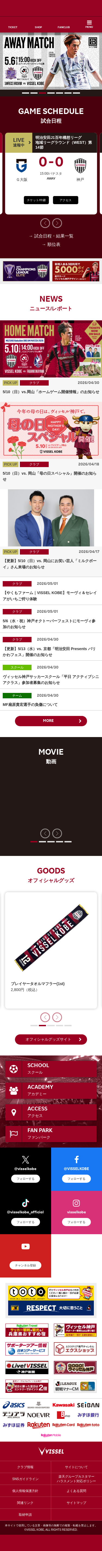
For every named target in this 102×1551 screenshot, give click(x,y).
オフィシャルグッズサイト (48, 1039)
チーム (17, 696)
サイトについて (76, 1467)
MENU (89, 27)
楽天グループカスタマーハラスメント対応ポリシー (76, 1479)
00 (51, 163)
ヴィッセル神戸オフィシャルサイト (51, 8)
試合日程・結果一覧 (53, 236)
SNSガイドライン (25, 1479)
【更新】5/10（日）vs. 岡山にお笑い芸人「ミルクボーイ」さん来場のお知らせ (50, 564)
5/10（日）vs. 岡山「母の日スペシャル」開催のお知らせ (50, 476)
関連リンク (25, 1503)
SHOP (38, 27)
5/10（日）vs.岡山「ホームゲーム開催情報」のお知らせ (51, 392)
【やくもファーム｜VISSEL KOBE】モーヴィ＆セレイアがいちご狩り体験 (50, 596)
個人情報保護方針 (25, 1491)
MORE (48, 721)
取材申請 (25, 1515)
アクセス (66, 200)
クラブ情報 (25, 1467)
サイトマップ (76, 1503)
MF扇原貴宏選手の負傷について (30, 704)
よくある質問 (76, 1491)
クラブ (34, 383)
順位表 (53, 244)
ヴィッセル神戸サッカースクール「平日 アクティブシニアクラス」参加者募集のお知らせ (51, 680)
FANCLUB (64, 27)
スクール (17, 667)
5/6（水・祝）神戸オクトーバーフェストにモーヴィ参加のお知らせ (49, 624)
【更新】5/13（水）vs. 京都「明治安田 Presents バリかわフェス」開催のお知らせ (49, 652)
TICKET (12, 27)
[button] (25, 93)
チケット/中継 (36, 200)
